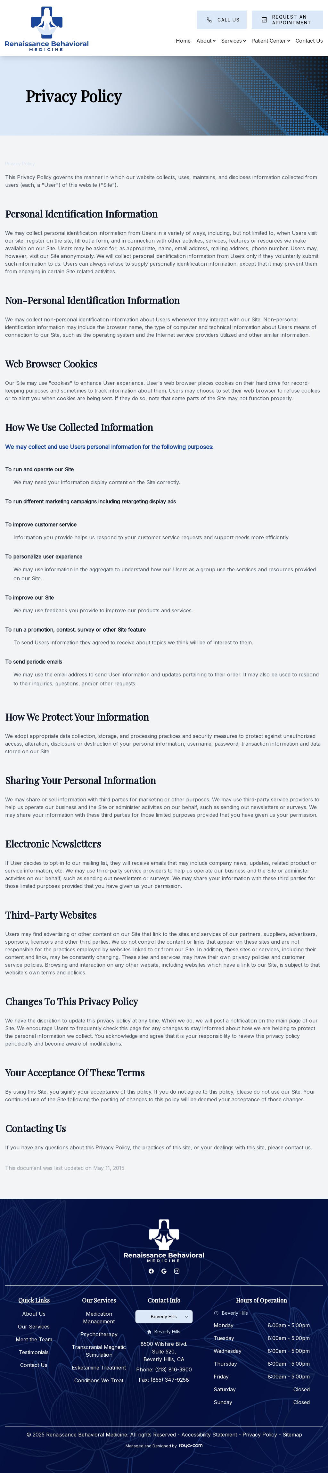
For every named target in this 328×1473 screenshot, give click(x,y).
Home (183, 40)
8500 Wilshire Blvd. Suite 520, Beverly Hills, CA (164, 1351)
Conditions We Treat (98, 1380)
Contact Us (309, 40)
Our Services (34, 1326)
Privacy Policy (259, 1434)
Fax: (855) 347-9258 (164, 1380)
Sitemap (292, 1434)
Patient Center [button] (270, 40)
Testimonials (34, 1352)
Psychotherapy (99, 1334)
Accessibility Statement (209, 1434)
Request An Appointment (292, 19)
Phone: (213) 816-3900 (164, 1369)
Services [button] (233, 40)
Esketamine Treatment (99, 1367)
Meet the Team (34, 1339)
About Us (33, 1314)
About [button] (205, 40)
